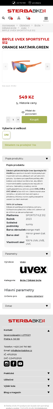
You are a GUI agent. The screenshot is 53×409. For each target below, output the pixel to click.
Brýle (37, 25)
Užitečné (26, 379)
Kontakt (26, 330)
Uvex (23, 27)
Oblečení (25, 25)
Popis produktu (26, 158)
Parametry (26, 253)
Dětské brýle (9, 27)
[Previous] (5, 66)
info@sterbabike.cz (21, 350)
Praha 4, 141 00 (12, 339)
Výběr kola (26, 386)
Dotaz (26, 306)
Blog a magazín (26, 392)
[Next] (47, 66)
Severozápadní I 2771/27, (17, 335)
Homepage (8, 25)
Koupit (34, 119)
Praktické (26, 373)
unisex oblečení (34, 296)
